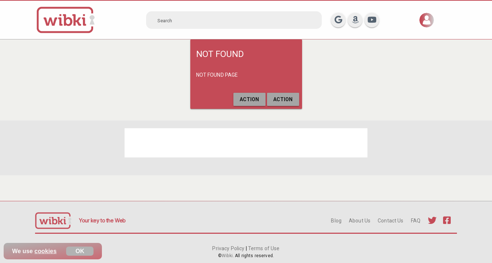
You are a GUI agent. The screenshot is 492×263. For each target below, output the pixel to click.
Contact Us (390, 221)
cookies (45, 251)
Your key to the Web (102, 220)
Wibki (227, 255)
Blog (336, 221)
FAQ (415, 221)
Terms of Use (263, 248)
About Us (359, 221)
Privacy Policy (228, 248)
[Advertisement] (246, 142)
